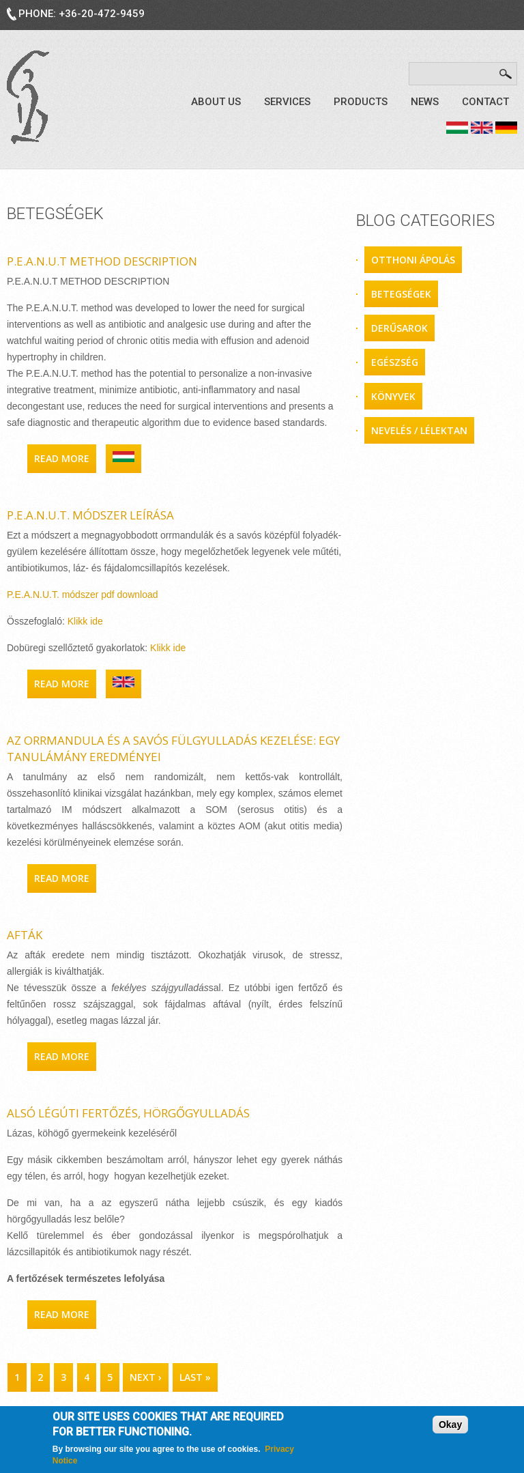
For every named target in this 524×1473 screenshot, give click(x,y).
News (425, 102)
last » (195, 1377)
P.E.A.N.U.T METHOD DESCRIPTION (102, 261)
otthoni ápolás (413, 259)
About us (216, 102)
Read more (65, 458)
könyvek (393, 396)
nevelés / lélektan (419, 430)
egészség (394, 362)
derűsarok (399, 327)
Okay (450, 1425)
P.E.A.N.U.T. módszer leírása (90, 515)
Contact (485, 102)
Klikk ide (85, 621)
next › (146, 1377)
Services (287, 102)
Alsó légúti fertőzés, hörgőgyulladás (128, 1113)
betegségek (401, 293)
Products (361, 102)
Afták (24, 935)
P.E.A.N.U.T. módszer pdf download (82, 594)
